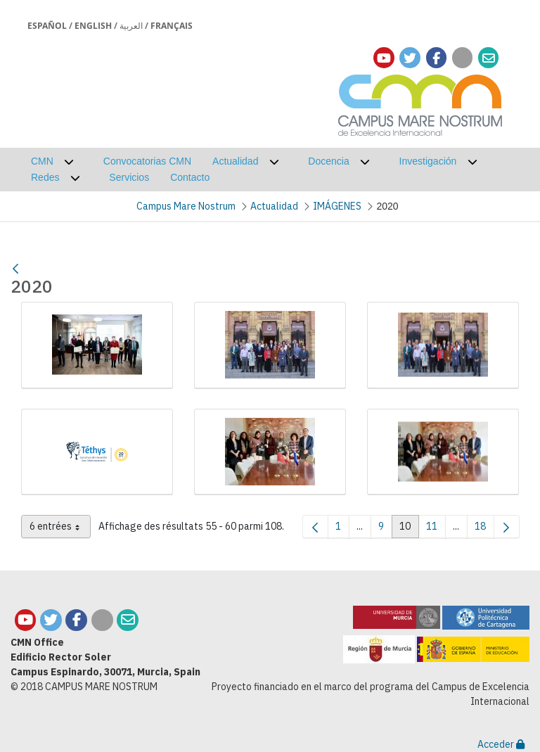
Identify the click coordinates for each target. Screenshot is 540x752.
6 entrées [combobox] (60, 529)
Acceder (501, 744)
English (93, 26)
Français (171, 26)
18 (484, 529)
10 (409, 529)
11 (436, 529)
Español (47, 26)
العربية (131, 26)
